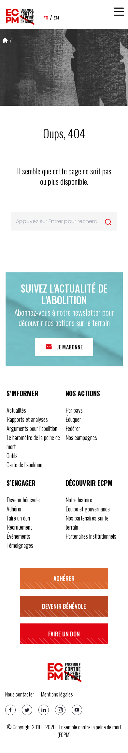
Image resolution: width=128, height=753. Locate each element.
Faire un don (18, 518)
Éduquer (73, 419)
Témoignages (20, 545)
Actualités (16, 410)
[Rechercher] (108, 222)
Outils (12, 455)
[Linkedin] (43, 710)
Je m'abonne (70, 347)
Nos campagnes (81, 437)
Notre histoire (78, 500)
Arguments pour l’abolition (32, 428)
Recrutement (19, 527)
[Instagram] (60, 710)
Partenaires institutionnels (90, 536)
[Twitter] (27, 710)
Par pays (74, 410)
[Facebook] (10, 710)
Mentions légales (57, 694)
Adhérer (14, 509)
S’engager (21, 482)
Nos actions (82, 393)
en (56, 18)
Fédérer (72, 428)
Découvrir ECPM (88, 482)
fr (46, 18)
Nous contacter (19, 694)
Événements (18, 536)
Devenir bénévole (23, 500)
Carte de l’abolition (24, 464)
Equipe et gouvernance (87, 509)
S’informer (22, 393)
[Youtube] (77, 710)
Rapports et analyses (27, 419)
